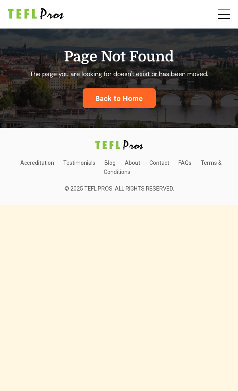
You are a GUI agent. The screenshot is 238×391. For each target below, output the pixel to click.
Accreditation (37, 163)
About (132, 163)
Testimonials (79, 163)
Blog (110, 163)
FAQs (185, 163)
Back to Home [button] (119, 98)
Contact (159, 163)
